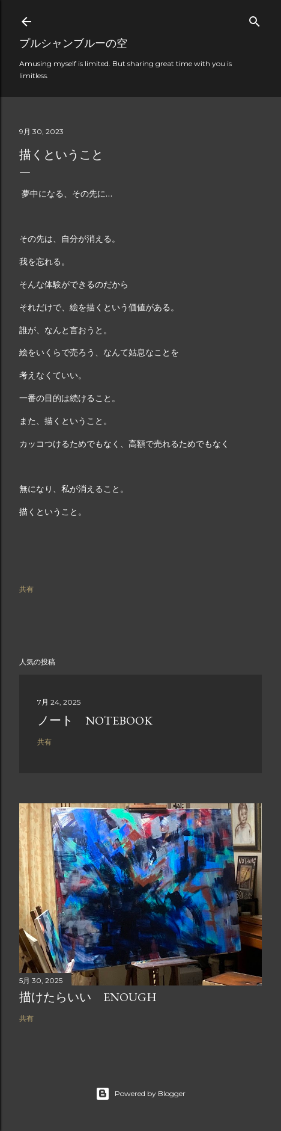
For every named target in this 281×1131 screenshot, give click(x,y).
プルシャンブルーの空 (73, 43)
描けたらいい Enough (88, 997)
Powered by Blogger (140, 1094)
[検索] (254, 19)
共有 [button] (26, 588)
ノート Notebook (95, 720)
